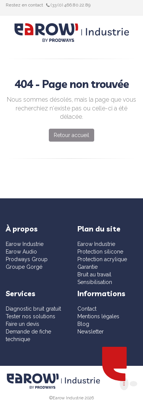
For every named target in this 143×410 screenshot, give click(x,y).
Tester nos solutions (30, 316)
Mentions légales (98, 316)
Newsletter (90, 332)
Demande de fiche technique (28, 335)
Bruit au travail (94, 274)
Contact (86, 309)
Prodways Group (27, 259)
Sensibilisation (94, 282)
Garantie (87, 267)
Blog (83, 324)
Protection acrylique (102, 259)
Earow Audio (21, 252)
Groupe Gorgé (24, 267)
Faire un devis (22, 324)
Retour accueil (71, 135)
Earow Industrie (24, 244)
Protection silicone (100, 252)
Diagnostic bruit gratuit (33, 309)
